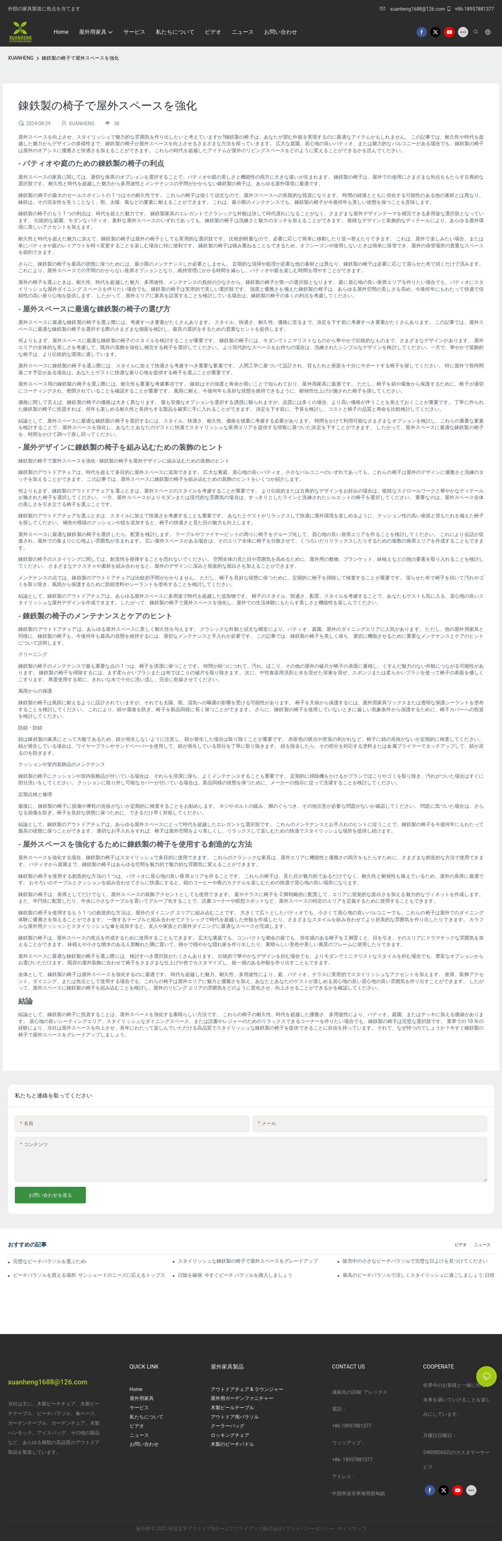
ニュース (482, 1244)
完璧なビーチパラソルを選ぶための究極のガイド (49, 1261)
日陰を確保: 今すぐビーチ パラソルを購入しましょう (235, 1275)
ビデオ (460, 1244)
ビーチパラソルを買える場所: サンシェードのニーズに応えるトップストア (88, 1275)
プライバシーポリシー (310, 1528)
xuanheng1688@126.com (417, 9)
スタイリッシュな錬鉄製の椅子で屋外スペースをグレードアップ (248, 1261)
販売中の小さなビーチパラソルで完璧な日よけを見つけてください (415, 1261)
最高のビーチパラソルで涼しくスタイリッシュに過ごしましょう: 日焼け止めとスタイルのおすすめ (418, 1275)
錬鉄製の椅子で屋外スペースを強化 (80, 58)
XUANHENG (20, 58)
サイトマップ (352, 1528)
